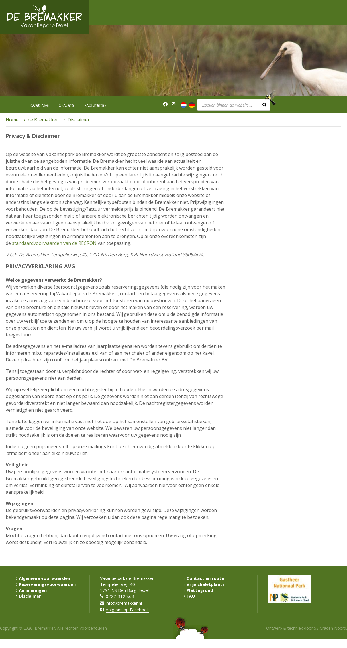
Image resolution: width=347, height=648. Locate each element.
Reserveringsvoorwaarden (46, 584)
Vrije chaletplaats (204, 584)
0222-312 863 (120, 596)
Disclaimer (28, 596)
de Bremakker (43, 120)
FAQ (189, 596)
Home (12, 120)
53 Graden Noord (330, 628)
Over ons (40, 105)
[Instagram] (173, 104)
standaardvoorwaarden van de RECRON (54, 243)
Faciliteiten (96, 105)
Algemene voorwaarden (43, 578)
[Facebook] (165, 104)
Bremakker (45, 628)
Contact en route (204, 578)
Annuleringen (31, 590)
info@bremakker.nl (124, 603)
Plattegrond (198, 590)
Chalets (66, 105)
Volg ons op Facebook (127, 609)
